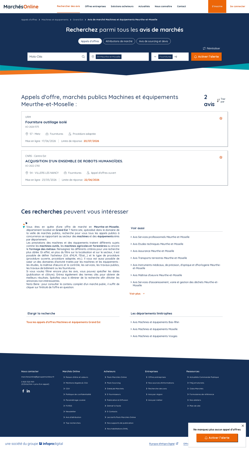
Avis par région (153, 394)
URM (28, 117)
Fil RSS (67, 405)
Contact (181, 6)
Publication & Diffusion (116, 400)
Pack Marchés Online (115, 377)
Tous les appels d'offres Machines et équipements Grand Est (63, 322)
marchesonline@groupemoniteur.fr (37, 377)
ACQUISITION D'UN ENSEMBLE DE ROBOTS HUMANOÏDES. (74, 161)
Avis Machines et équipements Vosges (153, 336)
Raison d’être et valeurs (75, 377)
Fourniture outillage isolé (46, 122)
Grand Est (78, 19)
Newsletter (69, 411)
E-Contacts (110, 411)
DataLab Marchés (114, 388)
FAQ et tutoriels (195, 382)
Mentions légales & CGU (75, 382)
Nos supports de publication (118, 423)
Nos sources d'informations (159, 382)
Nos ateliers (193, 400)
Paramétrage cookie (74, 400)
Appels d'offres (29, 19)
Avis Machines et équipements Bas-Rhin (154, 322)
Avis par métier (153, 400)
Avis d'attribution (72, 417)
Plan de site (193, 405)
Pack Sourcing (112, 382)
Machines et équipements (55, 19)
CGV (66, 388)
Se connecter (237, 6)
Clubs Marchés (194, 388)
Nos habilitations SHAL (116, 428)
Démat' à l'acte (112, 405)
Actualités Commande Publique (202, 377)
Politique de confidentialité (77, 394)
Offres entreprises (95, 6)
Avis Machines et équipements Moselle (154, 329)
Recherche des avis (156, 388)
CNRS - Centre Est (35, 156)
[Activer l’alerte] (217, 438)
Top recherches (72, 423)
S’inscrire (217, 6)
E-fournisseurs (112, 394)
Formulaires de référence (200, 394)
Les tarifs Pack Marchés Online (120, 417)
